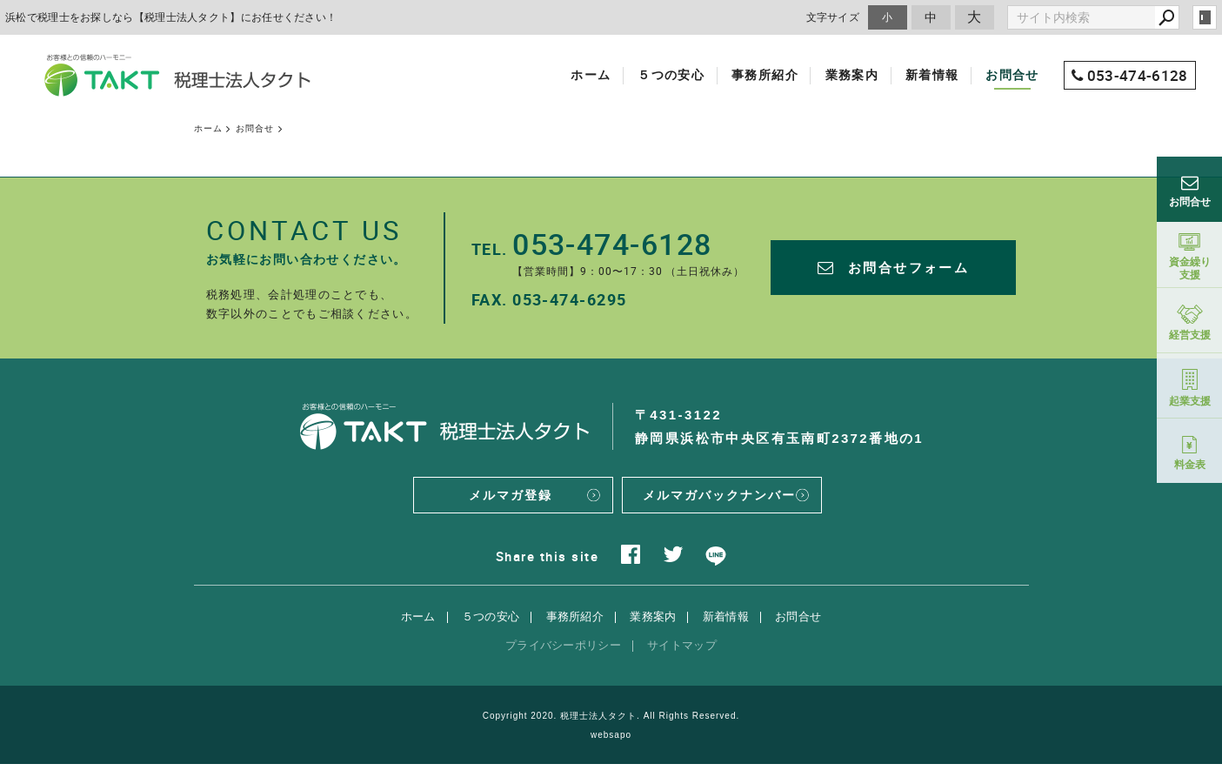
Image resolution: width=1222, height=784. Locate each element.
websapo (611, 755)
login (1204, 17)
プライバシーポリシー (563, 664)
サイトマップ (682, 664)
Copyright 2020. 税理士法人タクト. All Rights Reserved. (611, 735)
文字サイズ (833, 17)
